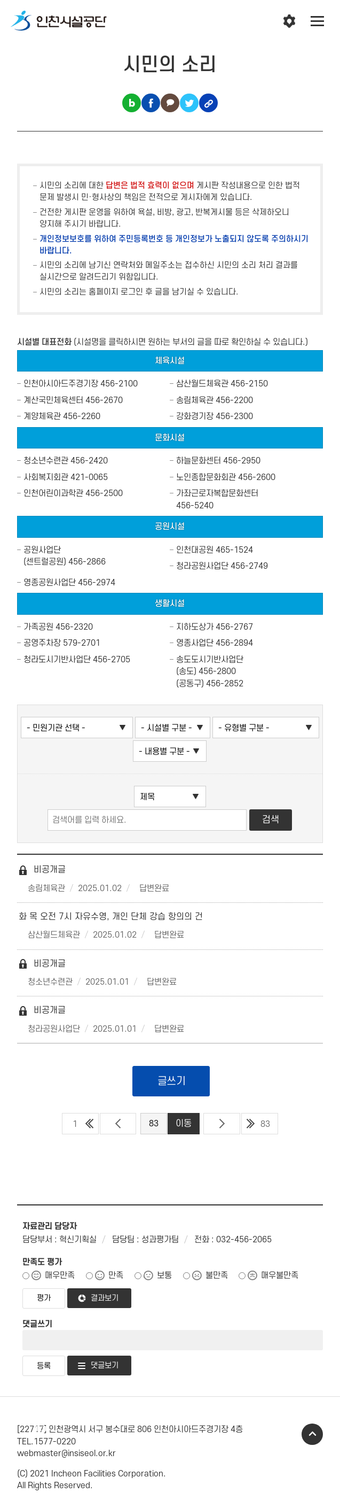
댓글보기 (104, 1365)
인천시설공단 (59, 21)
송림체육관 (195, 400)
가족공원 (38, 627)
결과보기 (104, 1298)
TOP (312, 1434)
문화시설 (170, 438)
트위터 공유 (189, 103)
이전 (118, 1123)
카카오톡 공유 (170, 103)
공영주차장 (42, 643)
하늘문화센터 (198, 461)
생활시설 (170, 603)
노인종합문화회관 (206, 477)
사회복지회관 (45, 477)
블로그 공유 (131, 103)
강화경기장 (195, 416)
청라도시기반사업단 (57, 659)
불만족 (216, 1275)
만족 (115, 1275)
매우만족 (60, 1275)
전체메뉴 (317, 21)
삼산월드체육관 (202, 384)
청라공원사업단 (202, 566)
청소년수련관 (45, 461)
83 (265, 1124)
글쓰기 (171, 1081)
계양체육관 (42, 416)
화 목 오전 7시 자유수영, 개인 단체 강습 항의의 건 (111, 917)
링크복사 (208, 103)
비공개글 (42, 870)
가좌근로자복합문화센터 (217, 493)
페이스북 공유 (150, 103)
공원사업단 (42, 550)
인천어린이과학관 (53, 493)
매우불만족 (279, 1275)
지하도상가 (195, 627)
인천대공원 (195, 550)
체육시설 (170, 361)
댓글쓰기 (37, 1324)
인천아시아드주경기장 (60, 384)
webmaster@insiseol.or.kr (66, 1453)
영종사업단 (195, 643)
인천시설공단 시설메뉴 (289, 21)
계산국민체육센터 (53, 400)
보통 (164, 1275)
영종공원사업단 (49, 582)
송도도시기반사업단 (209, 659)
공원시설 (170, 526)
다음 (221, 1123)
